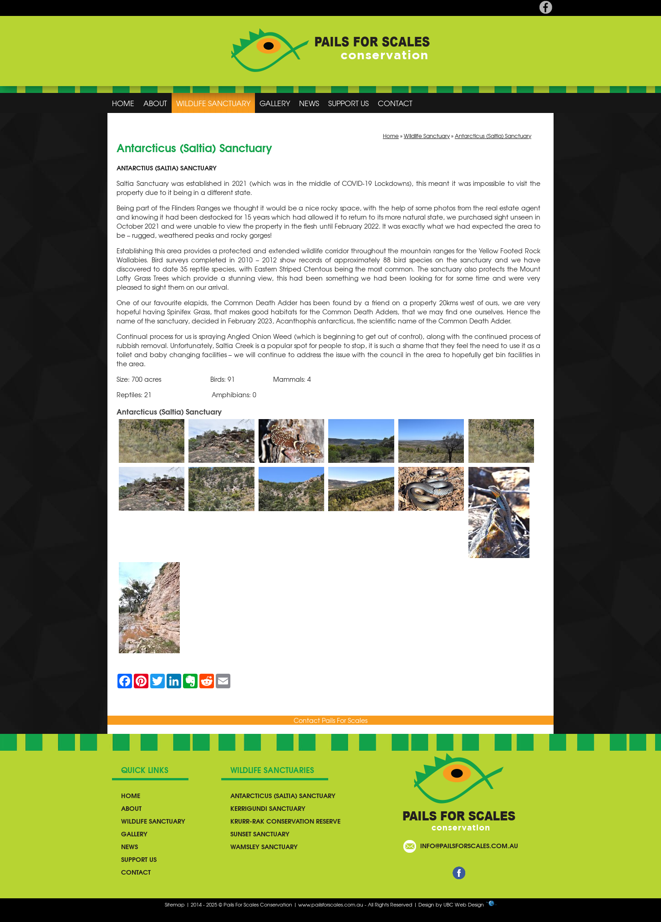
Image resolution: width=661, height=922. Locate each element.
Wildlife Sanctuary (213, 102)
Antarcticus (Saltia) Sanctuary (493, 136)
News (309, 102)
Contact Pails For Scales (330, 720)
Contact (395, 102)
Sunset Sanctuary (260, 834)
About (155, 102)
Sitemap (175, 904)
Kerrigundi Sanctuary (267, 808)
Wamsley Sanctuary (264, 846)
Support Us (348, 102)
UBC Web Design (463, 904)
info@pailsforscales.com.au (469, 845)
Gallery (274, 102)
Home (123, 102)
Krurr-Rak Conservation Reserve (285, 821)
